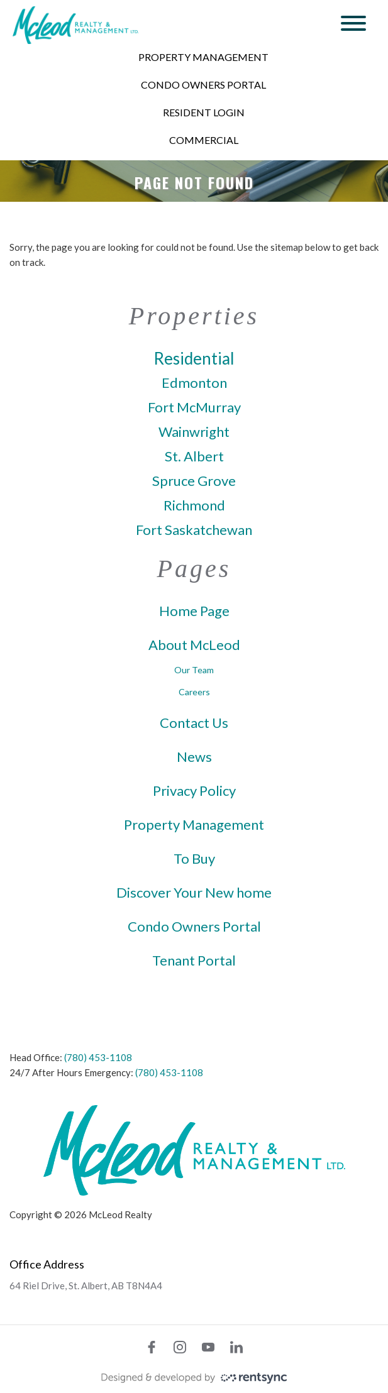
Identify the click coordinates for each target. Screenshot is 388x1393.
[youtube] (208, 1347)
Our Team (194, 669)
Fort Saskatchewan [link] (194, 529)
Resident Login (204, 112)
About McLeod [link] (194, 644)
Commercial (203, 140)
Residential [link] (194, 358)
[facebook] (151, 1347)
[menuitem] (203, 57)
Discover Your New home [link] (194, 892)
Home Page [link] (194, 611)
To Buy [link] (194, 858)
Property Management (203, 57)
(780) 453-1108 (98, 1057)
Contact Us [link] (194, 722)
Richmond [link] (194, 505)
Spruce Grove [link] (194, 480)
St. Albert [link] (194, 456)
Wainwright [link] (194, 431)
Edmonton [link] (194, 382)
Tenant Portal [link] (194, 960)
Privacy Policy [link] (194, 790)
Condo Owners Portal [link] (194, 926)
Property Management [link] (194, 824)
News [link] (194, 756)
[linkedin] (236, 1347)
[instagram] (180, 1347)
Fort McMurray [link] (194, 407)
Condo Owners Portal (203, 85)
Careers (194, 691)
